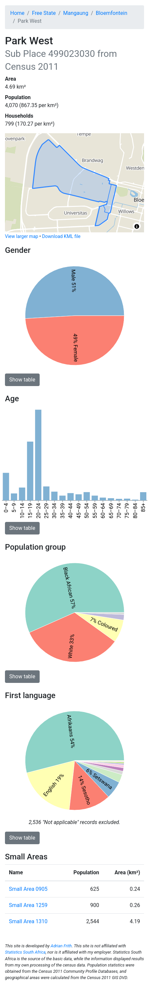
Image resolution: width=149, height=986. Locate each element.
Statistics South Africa (25, 952)
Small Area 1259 (28, 905)
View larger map (21, 236)
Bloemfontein (111, 13)
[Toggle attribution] (137, 226)
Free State (44, 13)
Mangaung (75, 13)
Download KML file (61, 236)
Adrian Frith (61, 945)
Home (17, 13)
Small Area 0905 (28, 889)
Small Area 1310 (28, 921)
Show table (22, 379)
